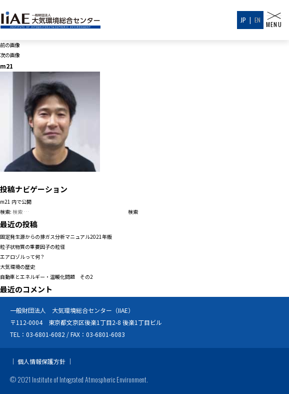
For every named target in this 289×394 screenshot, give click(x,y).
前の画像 (10, 45)
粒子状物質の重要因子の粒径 (32, 246)
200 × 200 (85, 176)
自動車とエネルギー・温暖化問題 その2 (46, 276)
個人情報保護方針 (42, 361)
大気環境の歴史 (17, 266)
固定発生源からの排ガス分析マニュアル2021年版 (56, 236)
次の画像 (10, 55)
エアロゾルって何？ (22, 256)
